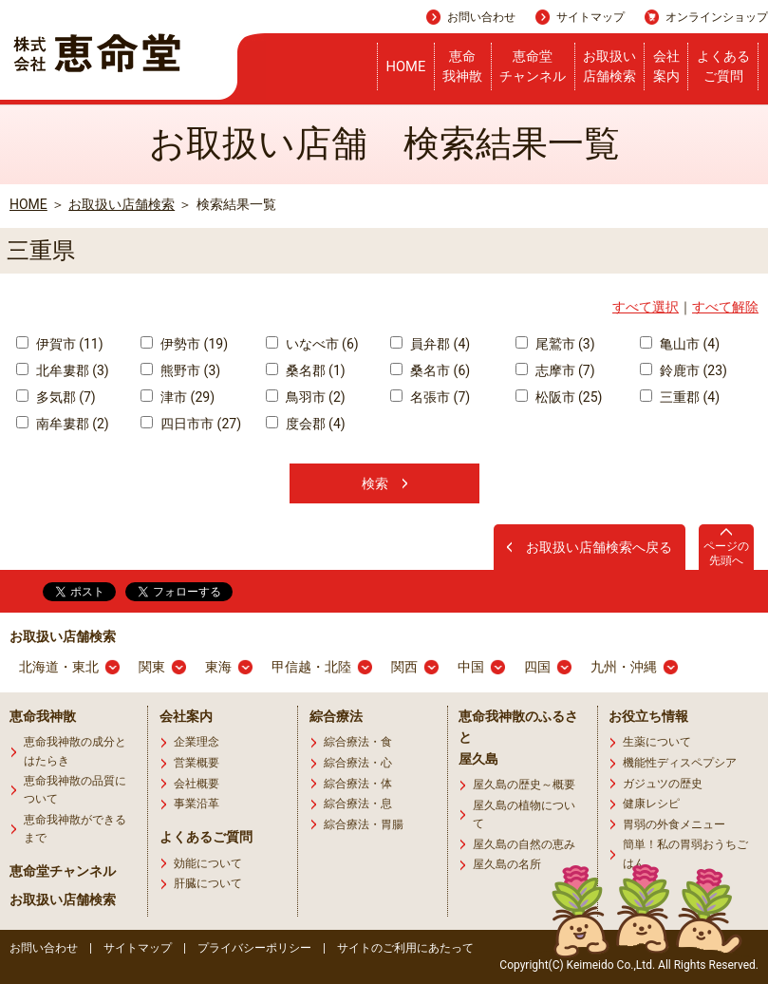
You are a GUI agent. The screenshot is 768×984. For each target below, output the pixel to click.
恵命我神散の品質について (75, 789)
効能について (208, 863)
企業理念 (196, 741)
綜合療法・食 (358, 741)
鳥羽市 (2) (306, 397)
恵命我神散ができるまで (75, 828)
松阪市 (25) (559, 397)
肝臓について (208, 883)
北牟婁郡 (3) (62, 370)
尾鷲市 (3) (555, 343)
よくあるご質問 (723, 66)
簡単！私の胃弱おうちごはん (685, 853)
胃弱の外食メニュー (674, 824)
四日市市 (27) (190, 423)
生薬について (657, 741)
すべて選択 (645, 306)
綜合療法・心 (358, 762)
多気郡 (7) (56, 397)
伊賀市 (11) (59, 343)
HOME (406, 66)
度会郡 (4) (306, 423)
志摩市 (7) (555, 370)
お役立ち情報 (648, 716)
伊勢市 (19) (184, 343)
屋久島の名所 (507, 864)
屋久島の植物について (524, 814)
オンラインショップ (716, 17)
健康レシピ (651, 803)
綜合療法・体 (358, 783)
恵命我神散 (462, 66)
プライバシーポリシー (254, 948)
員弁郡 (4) (430, 343)
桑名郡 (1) (306, 370)
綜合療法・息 (358, 803)
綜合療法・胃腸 (363, 824)
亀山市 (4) (680, 343)
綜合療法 (336, 716)
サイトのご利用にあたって (405, 948)
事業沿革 (196, 803)
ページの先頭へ (726, 552)
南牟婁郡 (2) (62, 423)
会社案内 (666, 66)
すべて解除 (725, 306)
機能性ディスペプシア (680, 762)
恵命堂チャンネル (532, 66)
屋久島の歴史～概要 (524, 784)
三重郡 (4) (680, 397)
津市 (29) (177, 397)
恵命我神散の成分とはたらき (75, 750)
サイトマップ (590, 17)
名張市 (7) (430, 397)
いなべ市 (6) (312, 343)
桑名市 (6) (430, 370)
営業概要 (196, 762)
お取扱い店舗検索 (609, 66)
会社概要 (196, 783)
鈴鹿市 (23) (683, 370)
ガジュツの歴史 (662, 783)
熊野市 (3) (180, 370)
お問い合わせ (481, 17)
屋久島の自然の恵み (524, 844)
